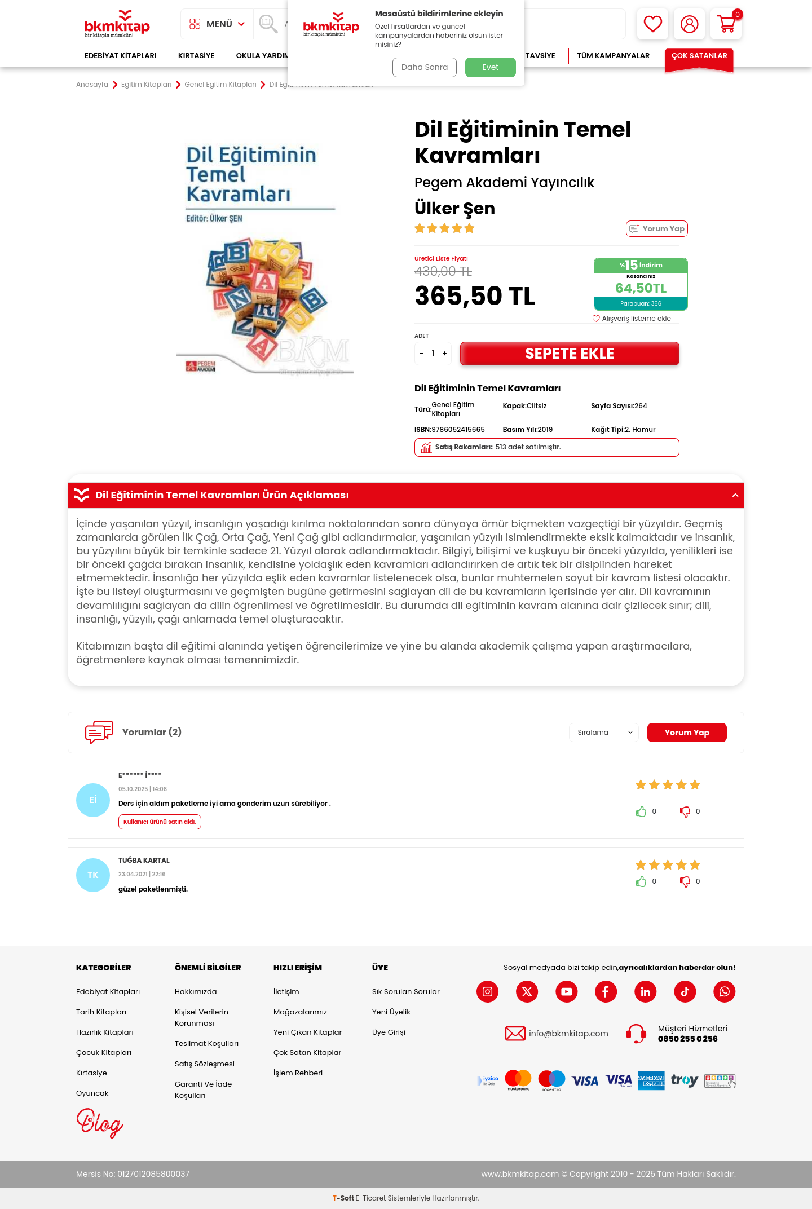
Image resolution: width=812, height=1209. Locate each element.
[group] (265, 249)
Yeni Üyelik (391, 1012)
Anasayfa (92, 84)
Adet (421, 335)
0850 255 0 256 (688, 1039)
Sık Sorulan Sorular (406, 991)
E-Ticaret (371, 1198)
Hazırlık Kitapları (105, 1032)
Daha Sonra (424, 67)
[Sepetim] (726, 23)
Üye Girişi (388, 1032)
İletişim (286, 991)
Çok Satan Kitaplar (307, 1052)
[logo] (117, 23)
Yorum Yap (657, 228)
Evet (491, 67)
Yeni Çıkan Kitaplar (307, 1032)
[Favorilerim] (652, 23)
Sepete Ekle (569, 353)
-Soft (344, 1198)
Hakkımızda (196, 991)
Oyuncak (92, 1093)
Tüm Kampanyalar (613, 55)
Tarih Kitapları (101, 1012)
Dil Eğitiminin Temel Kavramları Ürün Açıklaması (406, 495)
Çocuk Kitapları (103, 1052)
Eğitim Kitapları (146, 84)
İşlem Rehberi (298, 1072)
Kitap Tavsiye (529, 55)
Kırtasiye (196, 55)
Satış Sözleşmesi (205, 1063)
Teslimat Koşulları (207, 1043)
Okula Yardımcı (267, 55)
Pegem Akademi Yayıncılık (504, 183)
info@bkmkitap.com (568, 1034)
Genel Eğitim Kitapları (220, 84)
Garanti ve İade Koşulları (203, 1090)
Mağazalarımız (300, 1012)
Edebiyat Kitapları (120, 55)
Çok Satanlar (699, 55)
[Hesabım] (689, 23)
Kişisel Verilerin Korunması (201, 1018)
